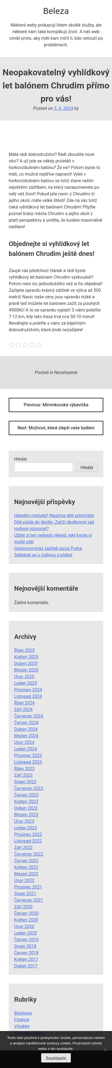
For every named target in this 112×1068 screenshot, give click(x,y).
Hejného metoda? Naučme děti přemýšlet (54, 515)
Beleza (56, 11)
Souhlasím (56, 1058)
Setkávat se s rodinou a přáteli (43, 555)
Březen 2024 (26, 735)
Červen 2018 (26, 952)
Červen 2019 (26, 939)
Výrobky (22, 1026)
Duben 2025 (26, 663)
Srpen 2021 (25, 893)
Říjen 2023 (24, 768)
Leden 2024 (25, 749)
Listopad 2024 (28, 696)
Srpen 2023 (25, 781)
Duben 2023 (26, 808)
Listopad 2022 (28, 841)
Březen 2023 (26, 814)
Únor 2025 (24, 676)
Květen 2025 (26, 656)
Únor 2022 (24, 880)
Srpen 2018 (25, 946)
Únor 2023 (24, 821)
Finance (21, 1019)
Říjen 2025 (24, 650)
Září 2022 (23, 847)
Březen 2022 (26, 873)
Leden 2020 (25, 933)
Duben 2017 (26, 966)
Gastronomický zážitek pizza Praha (48, 548)
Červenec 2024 (28, 716)
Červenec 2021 (28, 900)
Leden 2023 (25, 827)
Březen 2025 (26, 670)
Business (23, 1013)
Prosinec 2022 (28, 834)
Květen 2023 (26, 801)
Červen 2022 (26, 860)
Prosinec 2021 (28, 887)
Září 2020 (23, 906)
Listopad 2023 (28, 762)
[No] (105, 1049)
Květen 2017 (26, 959)
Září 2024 (23, 709)
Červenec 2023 (28, 788)
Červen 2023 (26, 795)
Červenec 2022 (28, 854)
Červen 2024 (26, 722)
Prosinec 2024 (28, 689)
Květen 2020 (26, 920)
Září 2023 (23, 775)
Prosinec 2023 (28, 755)
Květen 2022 (26, 867)
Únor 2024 (24, 742)
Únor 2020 (24, 926)
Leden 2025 (25, 683)
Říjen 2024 (24, 703)
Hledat (20, 459)
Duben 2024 (26, 729)
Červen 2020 (26, 913)
